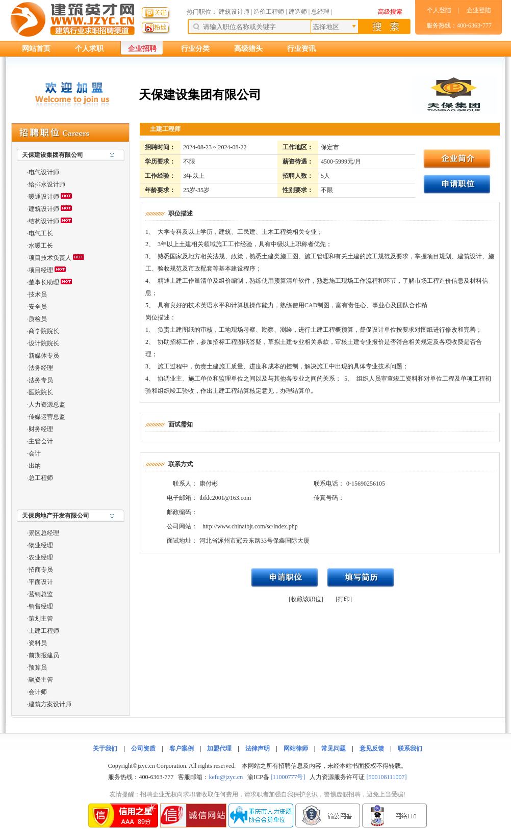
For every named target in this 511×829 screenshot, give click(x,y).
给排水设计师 (47, 184)
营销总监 (41, 594)
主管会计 (41, 441)
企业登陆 (479, 10)
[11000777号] (288, 777)
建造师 (298, 11)
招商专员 (41, 569)
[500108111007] (386, 777)
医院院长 (41, 392)
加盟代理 (219, 748)
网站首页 (36, 48)
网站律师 (296, 748)
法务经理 (41, 367)
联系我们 (410, 748)
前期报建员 (44, 655)
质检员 (38, 319)
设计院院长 (44, 343)
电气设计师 (44, 172)
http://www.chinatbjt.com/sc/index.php (250, 526)
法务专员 (41, 380)
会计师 (38, 692)
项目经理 (41, 270)
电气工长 (41, 233)
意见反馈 (372, 748)
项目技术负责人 (50, 257)
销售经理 (41, 606)
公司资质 (143, 748)
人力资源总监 (47, 404)
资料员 (38, 643)
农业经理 (41, 557)
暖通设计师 (44, 196)
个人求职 (89, 48)
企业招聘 (142, 48)
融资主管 (41, 679)
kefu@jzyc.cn (226, 777)
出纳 (35, 465)
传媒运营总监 (47, 416)
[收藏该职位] (306, 599)
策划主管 (41, 618)
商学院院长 (44, 331)
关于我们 (105, 748)
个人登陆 (439, 10)
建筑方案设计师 (50, 704)
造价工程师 (268, 11)
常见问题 (333, 748)
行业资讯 (301, 48)
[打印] (344, 599)
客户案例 (181, 748)
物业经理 (41, 545)
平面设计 (41, 581)
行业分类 (195, 48)
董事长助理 (44, 282)
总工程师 (41, 478)
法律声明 (257, 748)
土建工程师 (44, 630)
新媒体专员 (44, 355)
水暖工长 (41, 245)
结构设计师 (44, 221)
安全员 (38, 306)
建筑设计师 (235, 11)
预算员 (38, 667)
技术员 (38, 294)
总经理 (320, 11)
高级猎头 (248, 48)
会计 (35, 453)
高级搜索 (390, 11)
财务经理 (41, 429)
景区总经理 (44, 533)
